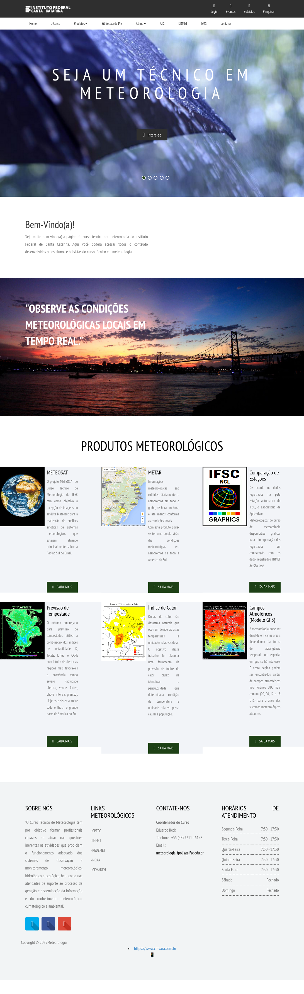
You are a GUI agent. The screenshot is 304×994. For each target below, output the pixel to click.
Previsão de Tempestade (58, 617)
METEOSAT (57, 472)
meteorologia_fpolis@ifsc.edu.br (180, 866)
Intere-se (152, 135)
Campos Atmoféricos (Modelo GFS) (262, 620)
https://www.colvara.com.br (155, 962)
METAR (155, 472)
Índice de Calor (162, 614)
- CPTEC (96, 844)
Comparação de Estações (264, 475)
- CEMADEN (98, 883)
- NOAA (95, 873)
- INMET (96, 854)
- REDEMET (98, 863)
